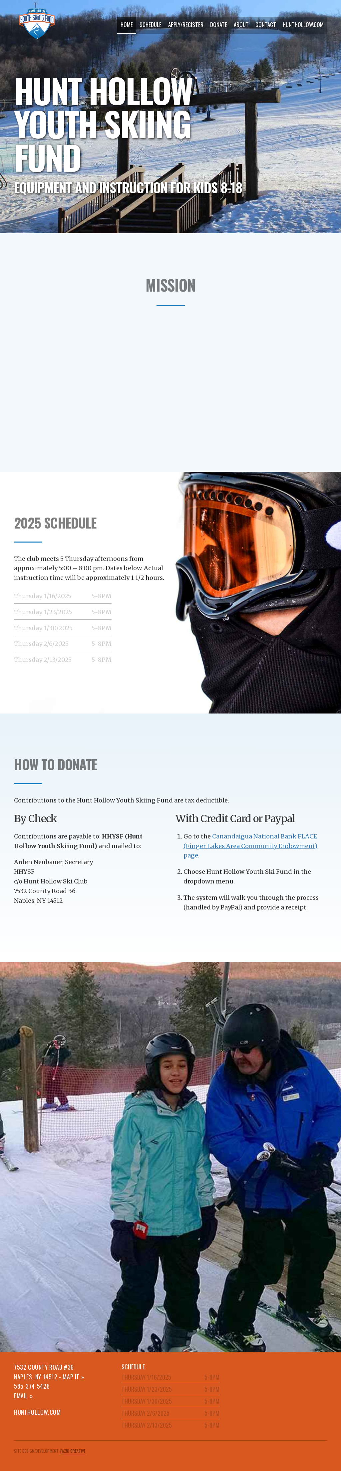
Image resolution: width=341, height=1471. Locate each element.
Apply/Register (185, 24)
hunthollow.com (303, 24)
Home (127, 24)
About (241, 24)
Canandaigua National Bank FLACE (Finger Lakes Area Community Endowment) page (250, 845)
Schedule (151, 24)
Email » (23, 1395)
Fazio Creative (73, 1451)
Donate (218, 24)
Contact (265, 24)
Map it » (73, 1376)
